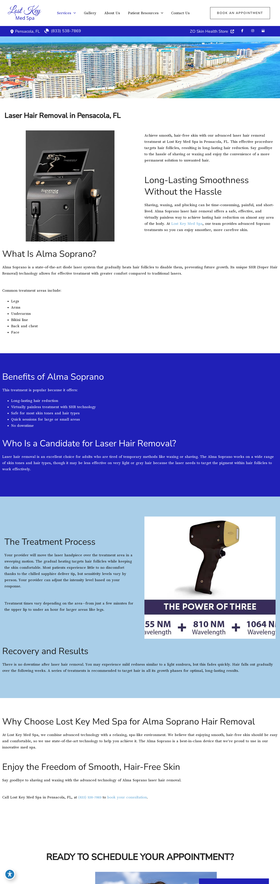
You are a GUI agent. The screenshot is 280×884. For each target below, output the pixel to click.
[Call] (62, 31)
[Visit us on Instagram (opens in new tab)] (252, 30)
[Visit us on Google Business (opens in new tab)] (263, 30)
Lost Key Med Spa (187, 224)
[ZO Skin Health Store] (212, 31)
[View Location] (12, 31)
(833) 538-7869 (89, 797)
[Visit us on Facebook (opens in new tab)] (242, 30)
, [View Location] (27, 31)
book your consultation (127, 797)
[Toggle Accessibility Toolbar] (9, 874)
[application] (73, 13)
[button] (240, 13)
